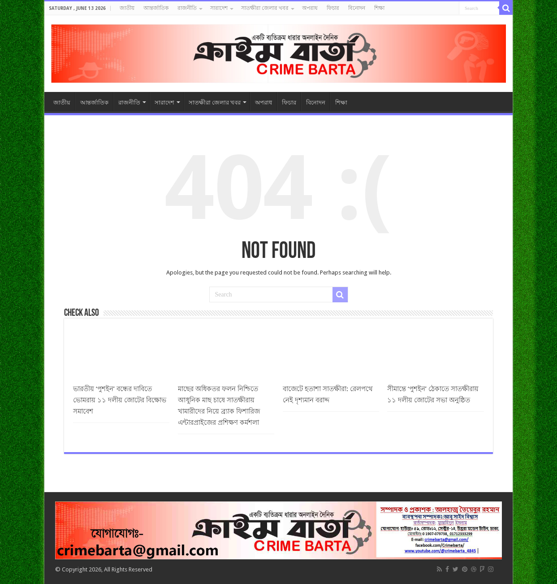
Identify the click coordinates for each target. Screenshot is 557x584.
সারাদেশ (219, 8)
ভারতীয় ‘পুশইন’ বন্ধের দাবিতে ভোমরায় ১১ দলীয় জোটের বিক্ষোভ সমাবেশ (119, 400)
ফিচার (333, 8)
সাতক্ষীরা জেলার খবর (265, 8)
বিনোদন (356, 8)
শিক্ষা (379, 8)
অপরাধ (310, 8)
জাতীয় (127, 8)
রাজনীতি (187, 8)
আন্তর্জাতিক (155, 8)
